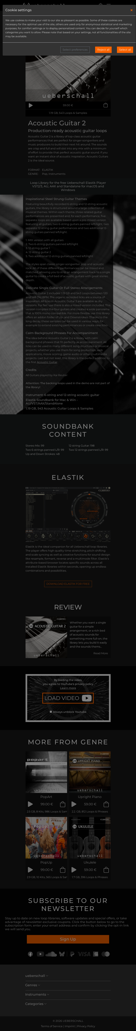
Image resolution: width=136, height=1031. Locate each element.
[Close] (131, 10)
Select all (125, 49)
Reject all (103, 49)
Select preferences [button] (75, 49)
